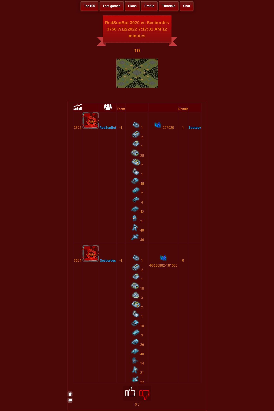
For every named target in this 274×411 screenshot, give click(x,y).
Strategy (194, 128)
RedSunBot (108, 128)
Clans (132, 6)
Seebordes (108, 261)
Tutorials (168, 6)
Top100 (89, 6)
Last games (111, 6)
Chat (186, 6)
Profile (149, 6)
